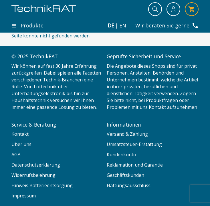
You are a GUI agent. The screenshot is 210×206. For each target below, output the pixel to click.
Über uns (21, 144)
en (122, 26)
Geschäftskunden (125, 175)
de (111, 26)
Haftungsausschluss (128, 185)
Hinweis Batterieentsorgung (42, 185)
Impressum (23, 196)
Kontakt (20, 134)
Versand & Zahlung (127, 134)
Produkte (27, 25)
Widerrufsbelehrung (33, 175)
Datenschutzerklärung (35, 165)
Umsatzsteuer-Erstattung (134, 144)
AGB (16, 154)
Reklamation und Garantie (135, 165)
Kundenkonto (121, 154)
